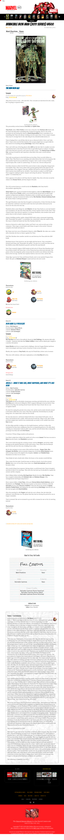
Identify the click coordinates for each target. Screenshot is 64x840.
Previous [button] (4, 17)
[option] (8, 17)
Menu (4, 1)
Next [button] (59, 17)
